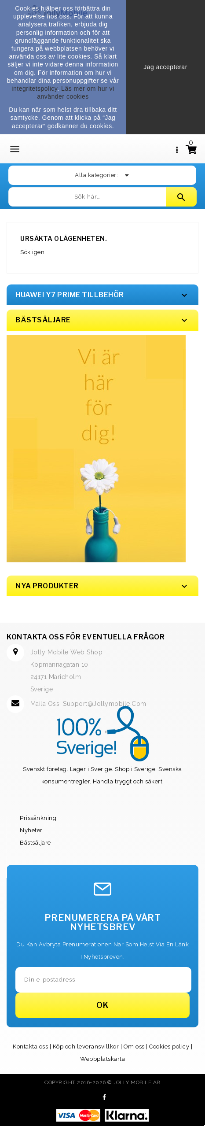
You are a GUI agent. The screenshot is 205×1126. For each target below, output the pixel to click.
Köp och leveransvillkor (86, 1046)
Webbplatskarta (102, 1059)
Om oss (134, 1046)
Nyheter (31, 830)
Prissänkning (38, 818)
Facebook (104, 1097)
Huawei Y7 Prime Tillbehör (69, 295)
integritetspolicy (34, 88)
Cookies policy (169, 1046)
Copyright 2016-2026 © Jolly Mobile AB (102, 1082)
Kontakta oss (30, 1046)
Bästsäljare (35, 842)
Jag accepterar (165, 66)
